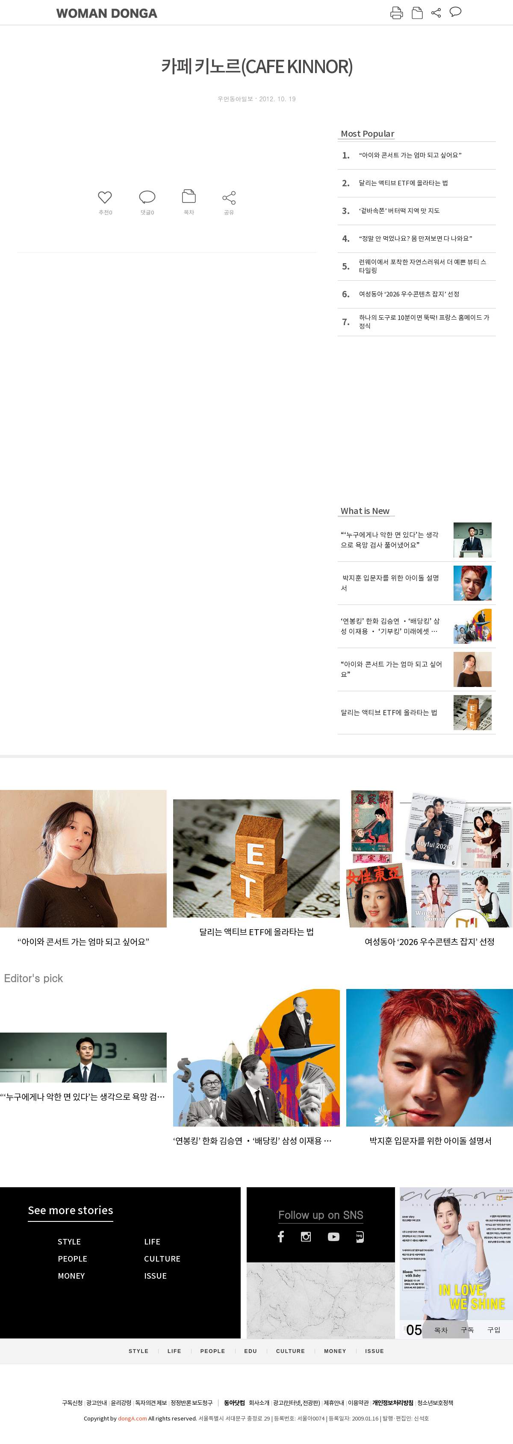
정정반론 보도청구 (191, 1403)
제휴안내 (334, 1403)
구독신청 (72, 1403)
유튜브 (333, 1237)
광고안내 (96, 1403)
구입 (494, 1330)
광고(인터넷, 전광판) (296, 1403)
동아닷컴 (234, 1403)
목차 (441, 1330)
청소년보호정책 (435, 1403)
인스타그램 (306, 1237)
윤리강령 (121, 1403)
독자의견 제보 (151, 1403)
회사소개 (259, 1403)
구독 (467, 1330)
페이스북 (281, 1237)
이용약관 (358, 1403)
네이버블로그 (360, 1237)
